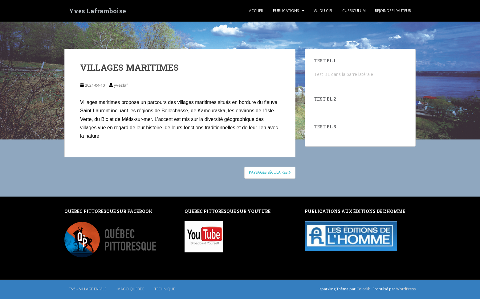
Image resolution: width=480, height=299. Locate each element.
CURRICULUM (354, 10)
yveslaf (121, 85)
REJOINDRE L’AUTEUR (393, 10)
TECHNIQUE (164, 289)
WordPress (406, 289)
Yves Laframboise (97, 11)
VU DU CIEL (323, 10)
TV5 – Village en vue (87, 289)
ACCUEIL (256, 10)
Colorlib (363, 289)
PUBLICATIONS (286, 10)
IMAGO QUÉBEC (130, 289)
